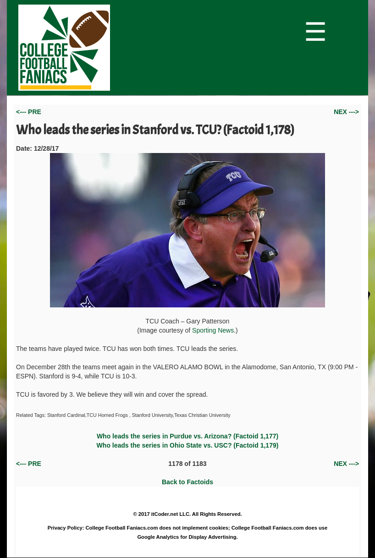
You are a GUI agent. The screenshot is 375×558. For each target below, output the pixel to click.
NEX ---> (346, 111)
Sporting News (213, 330)
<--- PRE (28, 111)
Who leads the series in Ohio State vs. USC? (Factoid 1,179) (188, 445)
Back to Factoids (187, 482)
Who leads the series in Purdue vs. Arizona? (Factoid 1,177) (187, 436)
